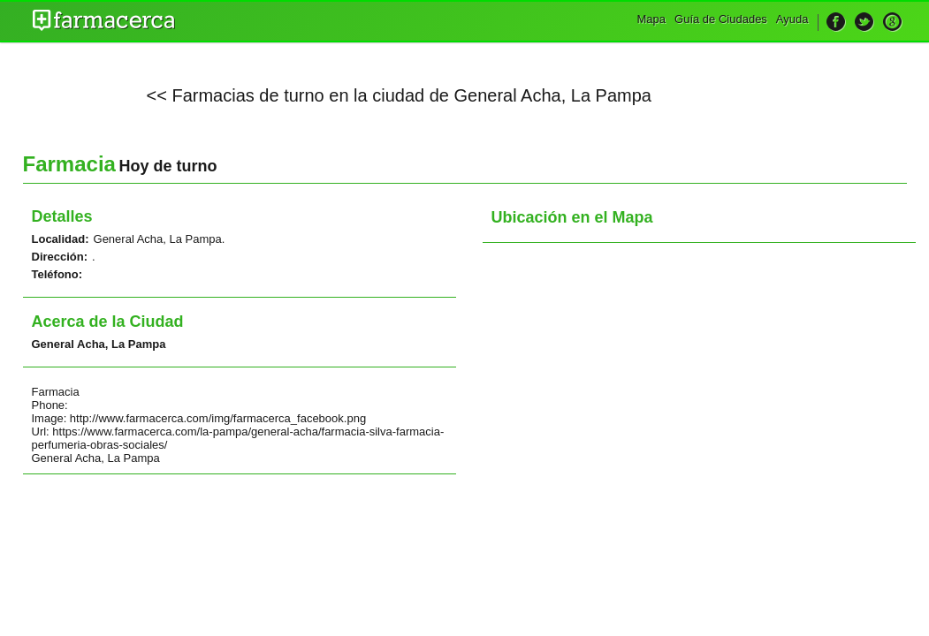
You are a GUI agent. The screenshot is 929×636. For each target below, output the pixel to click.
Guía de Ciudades (720, 19)
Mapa (651, 19)
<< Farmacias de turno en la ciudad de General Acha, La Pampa (399, 95)
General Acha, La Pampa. (159, 239)
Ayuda (792, 19)
